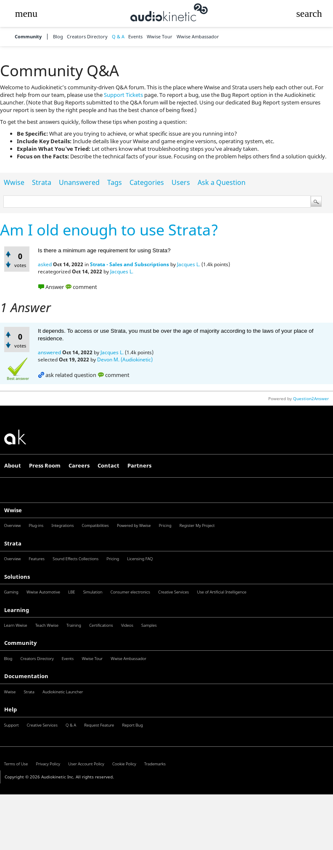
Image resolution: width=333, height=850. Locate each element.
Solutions (17, 576)
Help (10, 709)
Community (28, 37)
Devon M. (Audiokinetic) (125, 359)
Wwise (14, 182)
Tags (114, 182)
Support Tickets (123, 95)
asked (45, 264)
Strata (41, 182)
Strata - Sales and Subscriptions (129, 264)
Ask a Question (222, 182)
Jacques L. (188, 264)
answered (49, 352)
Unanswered (79, 182)
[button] (26, 13)
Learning (16, 610)
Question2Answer (311, 398)
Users (181, 182)
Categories (147, 182)
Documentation (26, 676)
